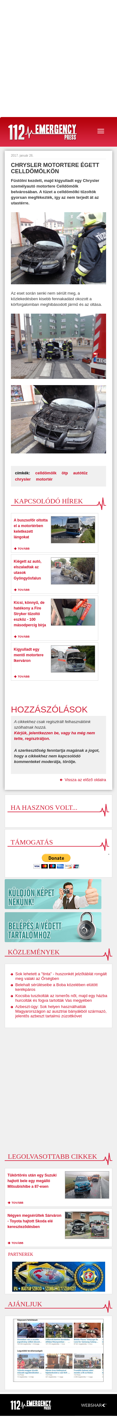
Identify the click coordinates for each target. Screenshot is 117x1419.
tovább (24, 548)
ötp (65, 473)
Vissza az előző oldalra (85, 779)
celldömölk (45, 473)
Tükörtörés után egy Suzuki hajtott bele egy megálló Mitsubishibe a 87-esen (31, 1181)
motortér (44, 479)
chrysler (23, 479)
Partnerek (20, 1254)
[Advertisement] (58, 58)
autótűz (80, 473)
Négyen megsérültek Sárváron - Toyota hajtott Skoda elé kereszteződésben (34, 1221)
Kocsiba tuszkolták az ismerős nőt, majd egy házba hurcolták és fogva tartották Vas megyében (61, 998)
